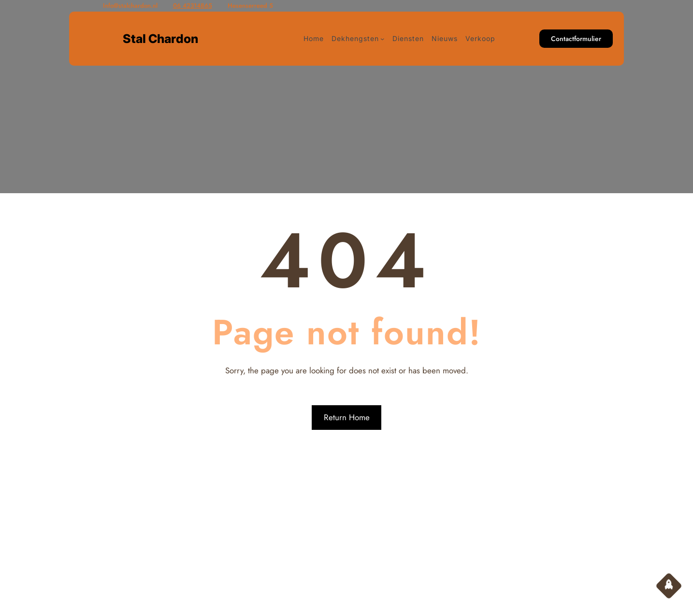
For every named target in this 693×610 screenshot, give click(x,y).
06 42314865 (192, 5)
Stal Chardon (160, 38)
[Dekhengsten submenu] (382, 39)
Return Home (347, 417)
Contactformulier (576, 38)
